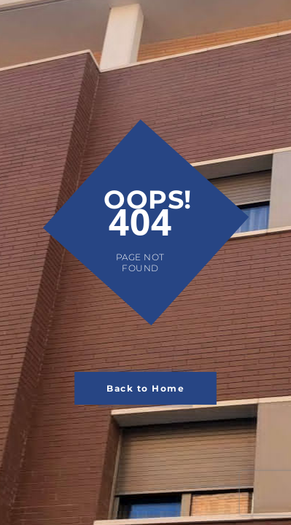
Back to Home (145, 388)
